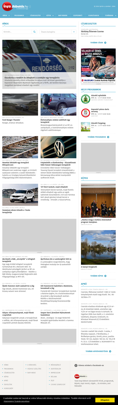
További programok (97, 137)
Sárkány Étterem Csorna (92, 31)
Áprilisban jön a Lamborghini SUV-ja (56, 259)
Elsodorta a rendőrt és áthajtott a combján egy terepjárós (32, 77)
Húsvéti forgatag (98, 123)
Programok (19, 15)
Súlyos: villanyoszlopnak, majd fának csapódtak (18, 314)
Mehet (34, 32)
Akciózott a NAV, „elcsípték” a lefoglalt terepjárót (18, 260)
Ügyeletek (8, 384)
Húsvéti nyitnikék (98, 95)
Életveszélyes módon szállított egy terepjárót (55, 121)
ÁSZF (52, 380)
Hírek (5, 15)
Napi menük (62, 15)
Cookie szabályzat (58, 384)
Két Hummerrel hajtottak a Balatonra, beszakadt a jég (57, 287)
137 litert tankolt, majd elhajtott (54, 187)
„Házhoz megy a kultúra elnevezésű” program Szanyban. (96, 221)
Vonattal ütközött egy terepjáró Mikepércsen (15, 163)
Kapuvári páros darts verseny (100, 110)
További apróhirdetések (97, 351)
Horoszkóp (8, 388)
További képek (96, 276)
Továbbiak (109, 15)
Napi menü (31, 373)
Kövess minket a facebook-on (91, 365)
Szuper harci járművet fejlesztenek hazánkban (55, 314)
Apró (6, 380)
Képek (48, 15)
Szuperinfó (77, 15)
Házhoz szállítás (34, 369)
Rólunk (54, 376)
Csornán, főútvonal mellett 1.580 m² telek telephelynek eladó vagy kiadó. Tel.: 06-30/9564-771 (98, 295)
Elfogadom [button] (105, 400)
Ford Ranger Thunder (11, 120)
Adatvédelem (56, 369)
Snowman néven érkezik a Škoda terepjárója (16, 211)
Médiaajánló (56, 365)
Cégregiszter (35, 15)
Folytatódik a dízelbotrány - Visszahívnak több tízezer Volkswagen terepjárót (58, 163)
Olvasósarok (93, 15)
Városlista (30, 6)
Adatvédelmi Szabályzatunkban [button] (17, 401)
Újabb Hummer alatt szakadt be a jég (18, 286)
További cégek (96, 43)
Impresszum (55, 373)
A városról (31, 365)
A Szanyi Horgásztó (89, 267)
